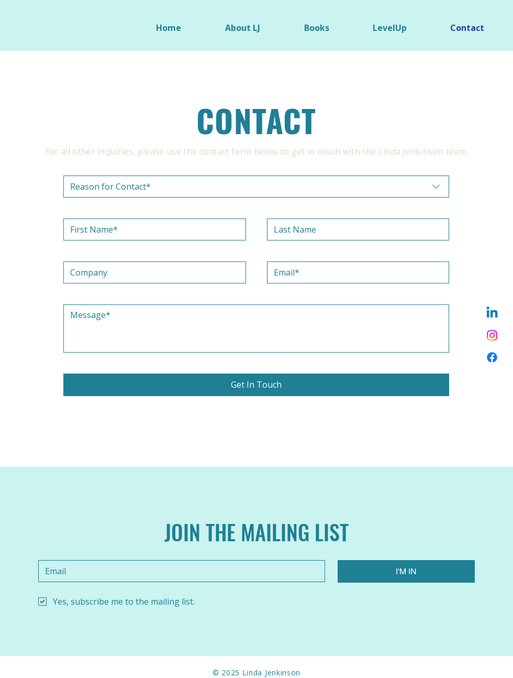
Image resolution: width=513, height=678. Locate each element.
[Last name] (355, 229)
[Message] (256, 328)
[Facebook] (492, 357)
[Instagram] (492, 335)
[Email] (355, 272)
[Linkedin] (492, 313)
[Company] (151, 272)
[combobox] (256, 187)
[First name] (151, 229)
